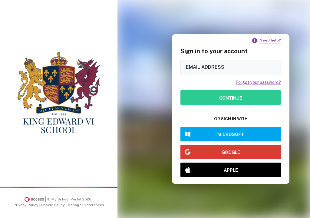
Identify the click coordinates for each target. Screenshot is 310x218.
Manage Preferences (86, 205)
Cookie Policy (53, 205)
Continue (230, 98)
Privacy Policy (26, 205)
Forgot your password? (258, 82)
